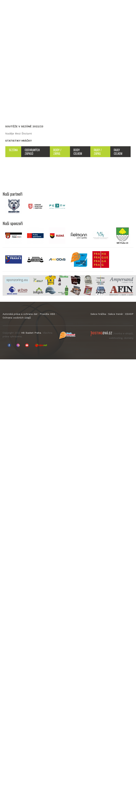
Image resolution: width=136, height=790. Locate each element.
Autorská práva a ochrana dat (20, 314)
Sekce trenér (115, 314)
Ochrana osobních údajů (17, 317)
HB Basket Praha (31, 332)
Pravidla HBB (47, 314)
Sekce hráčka (98, 314)
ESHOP (129, 314)
